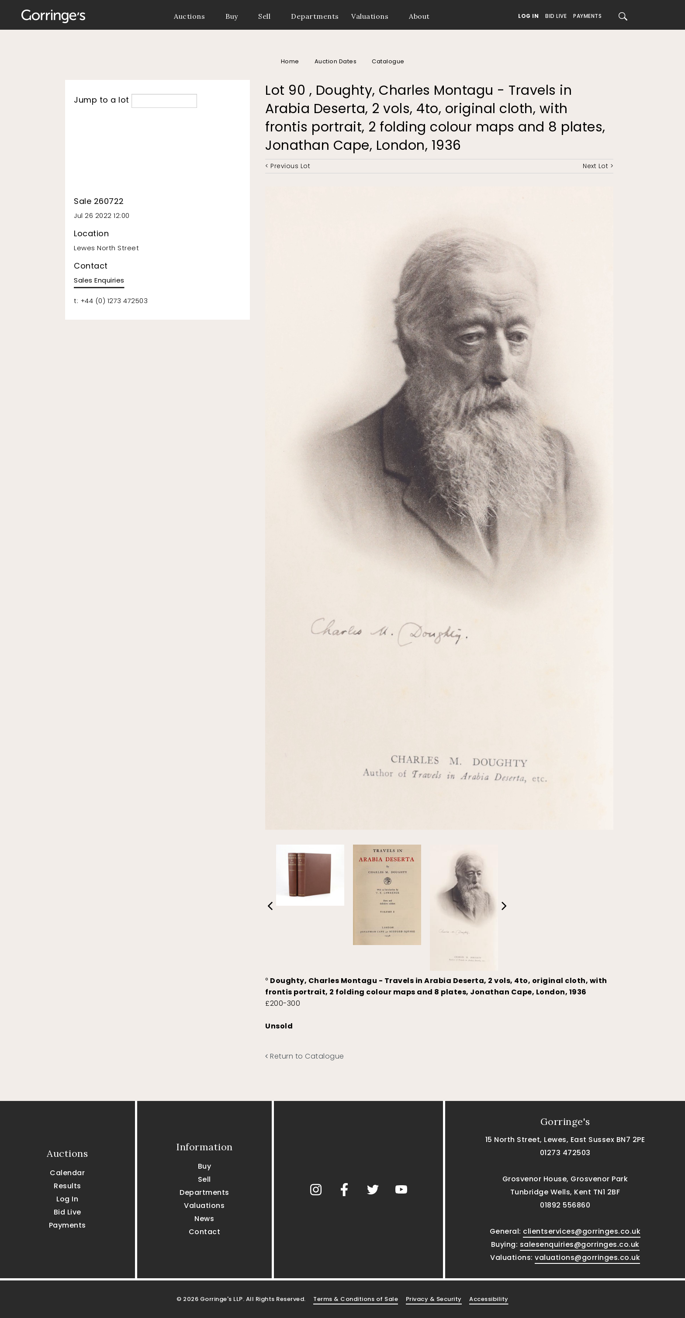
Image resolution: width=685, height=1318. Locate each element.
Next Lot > (598, 166)
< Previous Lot (287, 166)
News (204, 1219)
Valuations (369, 16)
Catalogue (388, 61)
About (419, 16)
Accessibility (489, 1299)
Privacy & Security (434, 1299)
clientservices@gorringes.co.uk (581, 1231)
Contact (205, 1232)
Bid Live (556, 16)
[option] (310, 873)
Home (290, 61)
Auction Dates (336, 61)
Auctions (189, 16)
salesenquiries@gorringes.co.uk (580, 1244)
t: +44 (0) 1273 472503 (111, 300)
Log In (528, 16)
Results (67, 1186)
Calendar (67, 1173)
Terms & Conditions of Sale (355, 1299)
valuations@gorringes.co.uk (587, 1257)
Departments (315, 16)
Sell (264, 16)
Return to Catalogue (304, 1056)
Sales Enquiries (99, 280)
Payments (587, 16)
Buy (231, 16)
